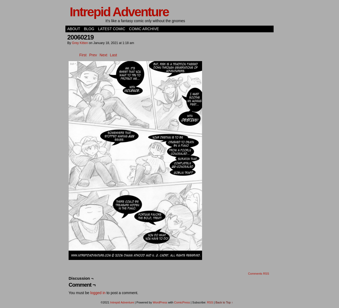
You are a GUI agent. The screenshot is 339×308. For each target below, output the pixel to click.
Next (103, 55)
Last (113, 55)
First (82, 55)
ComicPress (182, 302)
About (73, 29)
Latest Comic (111, 29)
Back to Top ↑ (224, 302)
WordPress (160, 302)
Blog (89, 29)
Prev (93, 55)
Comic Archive (144, 29)
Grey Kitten (80, 43)
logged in (97, 293)
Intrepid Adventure (119, 12)
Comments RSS (258, 273)
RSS (210, 302)
